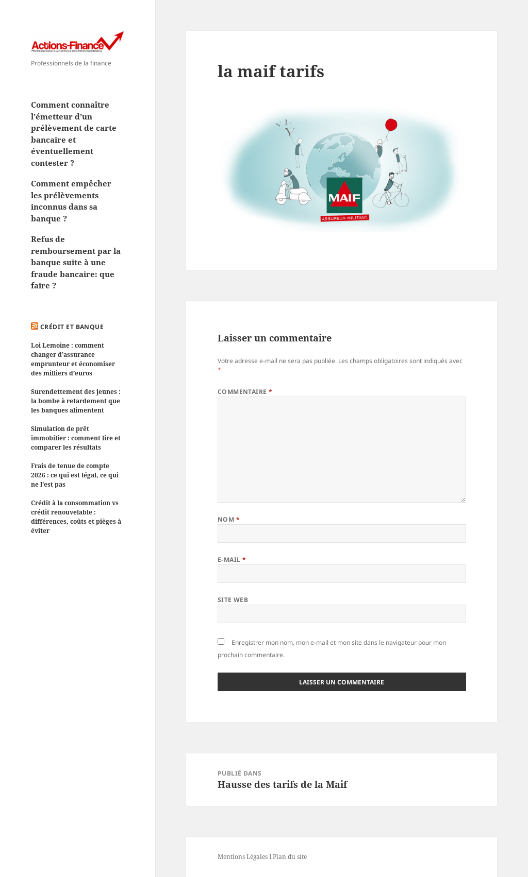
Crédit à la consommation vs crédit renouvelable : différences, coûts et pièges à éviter (76, 516)
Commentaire (245, 391)
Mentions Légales (243, 856)
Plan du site (290, 856)
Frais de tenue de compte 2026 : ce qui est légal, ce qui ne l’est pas (75, 475)
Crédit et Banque (72, 326)
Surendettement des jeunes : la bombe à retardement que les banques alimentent (76, 401)
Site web (233, 599)
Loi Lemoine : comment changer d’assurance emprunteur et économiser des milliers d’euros (73, 359)
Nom (229, 519)
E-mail (232, 559)
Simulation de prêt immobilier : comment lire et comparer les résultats (76, 438)
